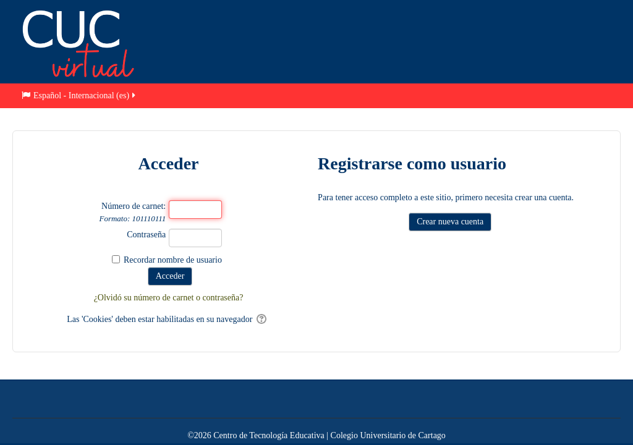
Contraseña (146, 234)
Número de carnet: (132, 212)
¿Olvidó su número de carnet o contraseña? (169, 297)
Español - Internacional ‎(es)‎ (79, 95)
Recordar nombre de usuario (173, 260)
